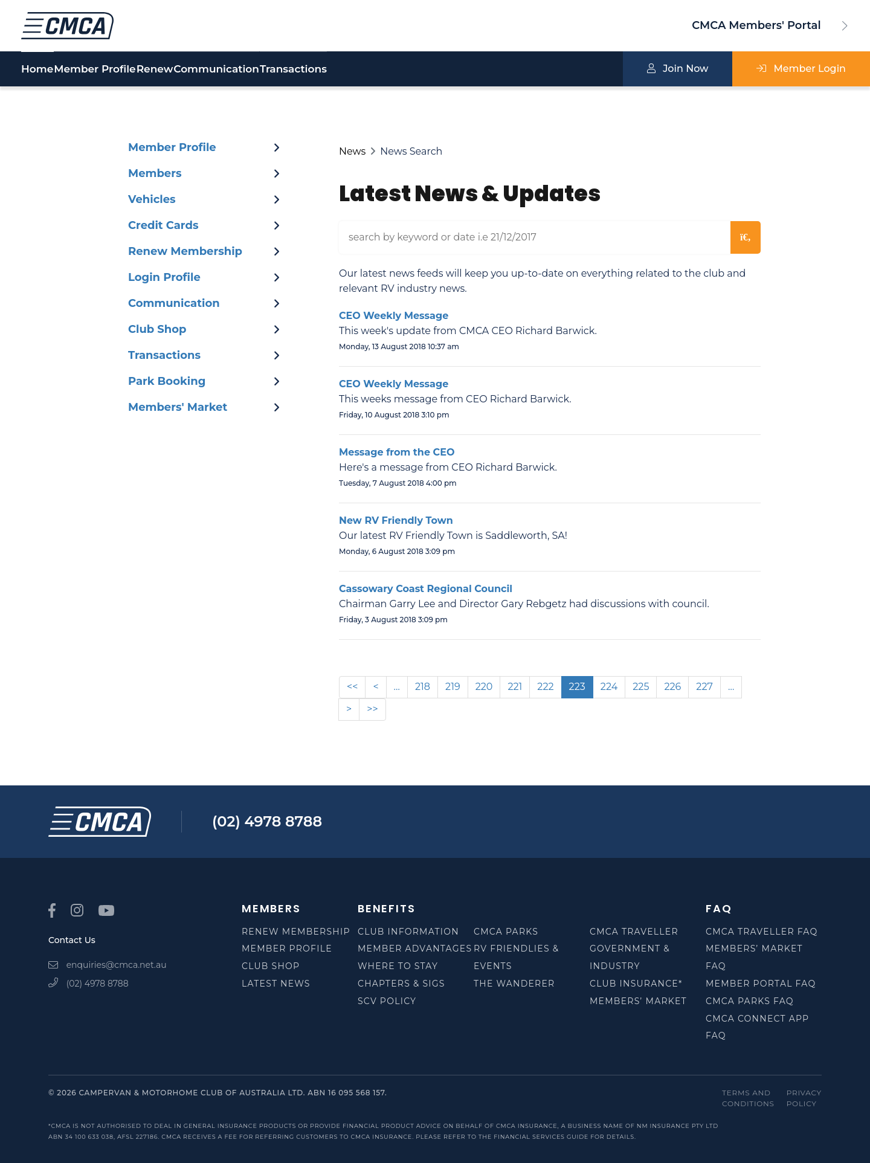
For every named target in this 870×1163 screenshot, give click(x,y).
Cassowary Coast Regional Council (425, 588)
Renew (214, 69)
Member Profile (124, 69)
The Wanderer (514, 983)
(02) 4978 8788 (267, 821)
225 (641, 686)
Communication (305, 69)
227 (704, 686)
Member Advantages (415, 948)
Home (37, 69)
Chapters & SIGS (401, 983)
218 (422, 686)
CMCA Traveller (634, 931)
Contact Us (71, 940)
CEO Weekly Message (393, 315)
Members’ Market (638, 1001)
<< (352, 686)
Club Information (408, 931)
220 (484, 686)
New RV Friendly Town (396, 520)
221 (514, 686)
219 (452, 686)
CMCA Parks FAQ (750, 1001)
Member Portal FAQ (761, 983)
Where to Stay (398, 966)
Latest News (276, 983)
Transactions (411, 69)
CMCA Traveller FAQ (762, 931)
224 (609, 686)
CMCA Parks (506, 931)
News (352, 151)
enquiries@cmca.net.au (107, 964)
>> (372, 709)
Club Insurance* (636, 983)
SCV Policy (387, 1001)
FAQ (719, 908)
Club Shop (271, 966)
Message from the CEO (396, 452)
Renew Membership (296, 931)
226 (672, 686)
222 (545, 686)
